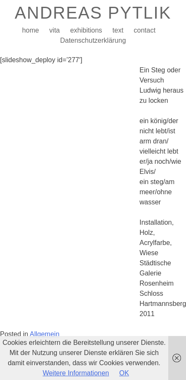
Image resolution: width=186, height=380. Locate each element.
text (117, 30)
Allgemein (44, 334)
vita (54, 30)
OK (124, 373)
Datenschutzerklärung (93, 40)
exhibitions (86, 30)
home (30, 30)
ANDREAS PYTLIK (93, 12)
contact (145, 30)
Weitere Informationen (76, 373)
